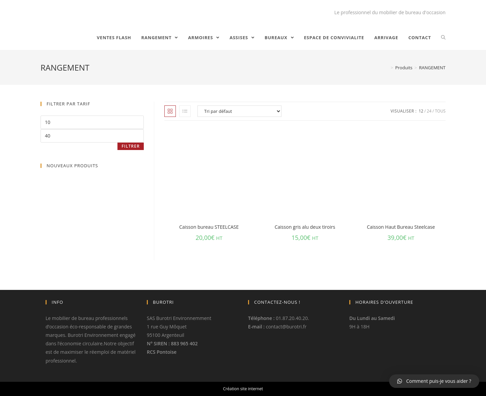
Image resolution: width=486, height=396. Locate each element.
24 (429, 111)
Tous (440, 111)
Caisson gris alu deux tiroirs (305, 227)
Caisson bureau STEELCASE (209, 227)
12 (420, 111)
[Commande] (239, 111)
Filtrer (131, 146)
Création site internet (243, 389)
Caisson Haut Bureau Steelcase (401, 227)
